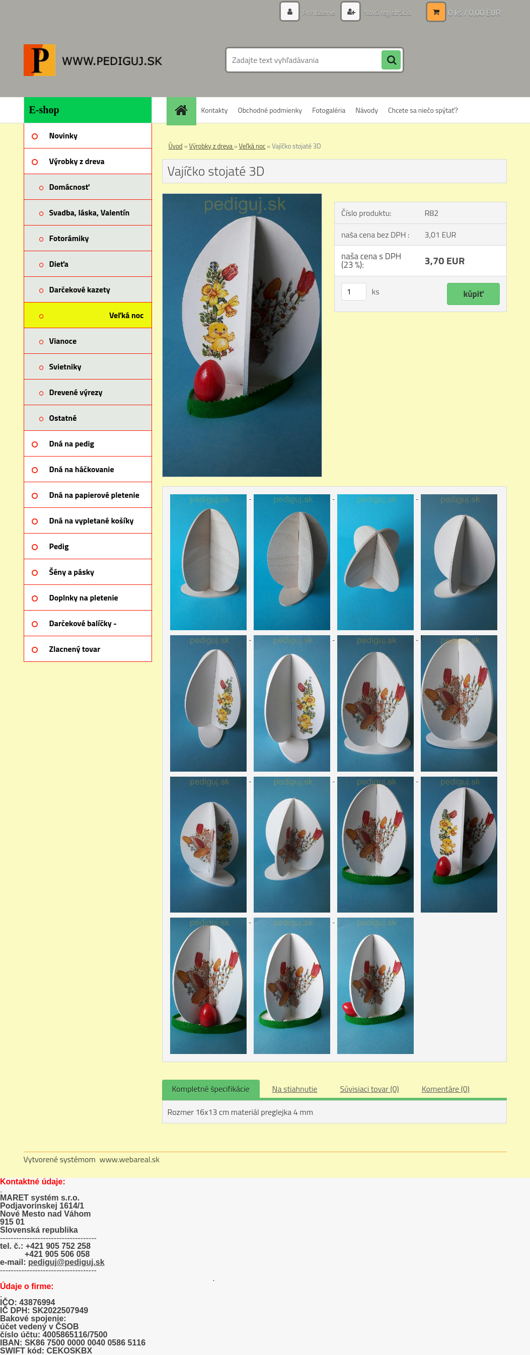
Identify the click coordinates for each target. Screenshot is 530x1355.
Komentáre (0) (446, 1089)
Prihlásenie (319, 12)
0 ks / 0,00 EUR (474, 13)
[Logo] (93, 60)
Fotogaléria (328, 110)
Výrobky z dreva (211, 146)
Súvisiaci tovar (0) (369, 1089)
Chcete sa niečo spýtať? (423, 110)
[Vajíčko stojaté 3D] (242, 198)
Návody (366, 110)
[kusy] (353, 291)
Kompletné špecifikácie (211, 1089)
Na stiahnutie (295, 1089)
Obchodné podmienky (270, 110)
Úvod (176, 146)
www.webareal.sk (129, 1159)
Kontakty (214, 110)
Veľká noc (252, 146)
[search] (391, 60)
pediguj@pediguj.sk (66, 1262)
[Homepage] (184, 110)
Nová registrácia (386, 12)
